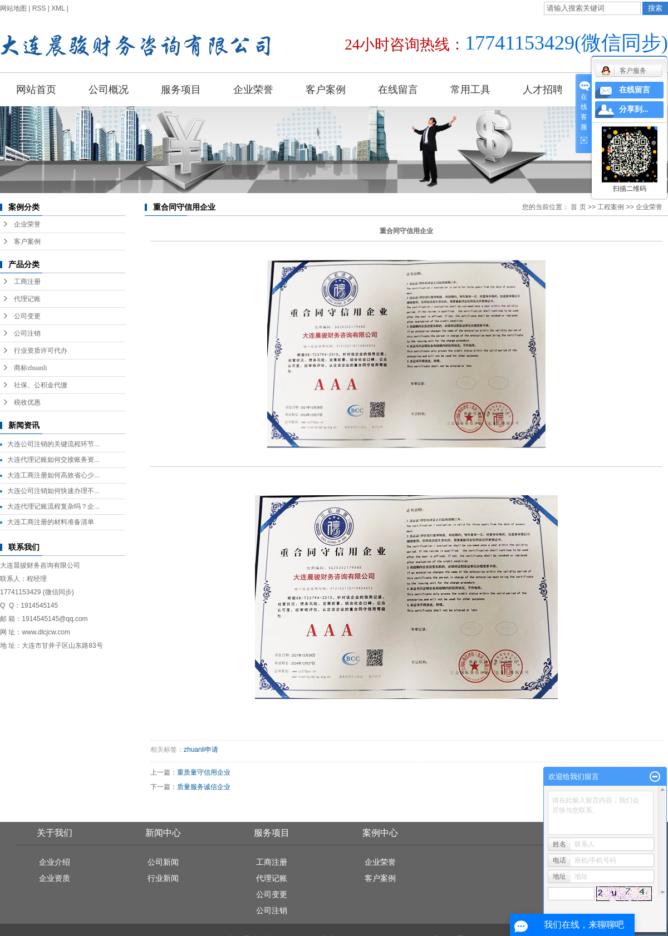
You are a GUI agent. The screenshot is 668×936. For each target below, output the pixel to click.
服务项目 (181, 89)
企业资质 (54, 878)
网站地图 (13, 8)
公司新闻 (163, 862)
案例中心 (380, 833)
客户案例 (326, 89)
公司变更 (27, 316)
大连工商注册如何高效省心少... (53, 475)
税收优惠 (27, 402)
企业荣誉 (253, 89)
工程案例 (610, 207)
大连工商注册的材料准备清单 (50, 522)
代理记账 (27, 299)
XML (58, 8)
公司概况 (109, 89)
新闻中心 (163, 833)
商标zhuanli (30, 368)
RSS (39, 8)
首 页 (578, 207)
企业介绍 (54, 862)
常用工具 (470, 89)
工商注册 (27, 281)
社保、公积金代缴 (40, 385)
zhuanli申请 (201, 749)
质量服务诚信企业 (203, 787)
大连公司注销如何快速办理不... (53, 491)
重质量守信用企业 (203, 772)
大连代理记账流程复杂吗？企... (53, 506)
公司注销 (27, 333)
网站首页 (36, 89)
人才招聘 (543, 89)
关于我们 (54, 833)
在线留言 (398, 89)
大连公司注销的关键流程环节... (53, 444)
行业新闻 (163, 878)
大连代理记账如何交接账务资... (53, 460)
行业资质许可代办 (40, 350)
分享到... (634, 109)
